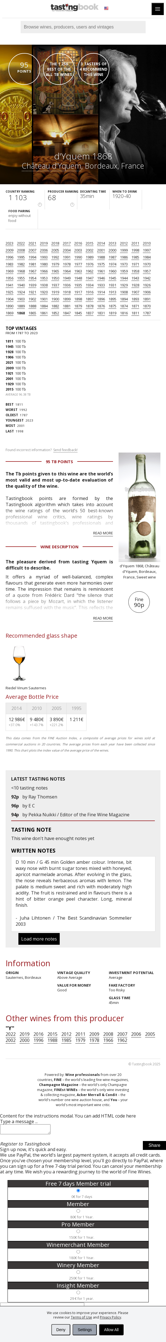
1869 (9, 312)
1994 (32, 257)
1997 (147, 250)
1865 (32, 312)
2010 (147, 243)
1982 (21, 264)
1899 (67, 299)
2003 (78, 250)
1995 (21, 257)
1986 (124, 257)
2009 (9, 250)
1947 (89, 278)
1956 (9, 278)
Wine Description (59, 546)
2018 (55, 243)
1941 (9, 285)
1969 (9, 271)
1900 (55, 299)
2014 (101, 243)
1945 (112, 278)
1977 (78, 264)
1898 (78, 299)
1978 (67, 264)
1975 (101, 264)
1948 (78, 278)
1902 (32, 299)
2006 (44, 250)
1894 (124, 299)
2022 (21, 243)
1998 (135, 250)
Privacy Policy (110, 1317)
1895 (112, 299)
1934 (89, 285)
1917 (78, 292)
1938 (44, 285)
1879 (78, 305)
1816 (124, 312)
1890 (9, 305)
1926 (147, 285)
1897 (89, 299)
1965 (55, 271)
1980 (44, 264)
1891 (147, 299)
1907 (135, 292)
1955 (21, 278)
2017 (67, 243)
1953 (44, 278)
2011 (135, 243)
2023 (9, 243)
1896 (101, 299)
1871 (135, 305)
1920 (44, 292)
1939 (32, 285)
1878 (89, 305)
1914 (101, 292)
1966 (44, 271)
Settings (85, 1329)
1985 (135, 257)
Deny (61, 1329)
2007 (32, 250)
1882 (55, 305)
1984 (147, 257)
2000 (112, 250)
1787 (147, 312)
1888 (32, 305)
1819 (112, 312)
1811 (135, 312)
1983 (9, 264)
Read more (103, 532)
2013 (112, 243)
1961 (101, 271)
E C (31, 806)
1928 (135, 285)
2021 (32, 243)
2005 (55, 250)
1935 (78, 285)
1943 (135, 278)
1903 (21, 299)
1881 (67, 305)
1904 (9, 299)
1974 (112, 264)
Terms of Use (81, 1317)
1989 (89, 257)
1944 (124, 278)
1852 (55, 312)
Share (154, 1147)
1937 (55, 285)
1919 (55, 292)
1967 (32, 271)
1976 (89, 264)
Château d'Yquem (51, 166)
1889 (21, 305)
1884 (44, 305)
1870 (147, 305)
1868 (21, 312)
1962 (89, 271)
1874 (124, 305)
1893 (135, 299)
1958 (135, 271)
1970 (147, 264)
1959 (124, 271)
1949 (67, 278)
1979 (55, 264)
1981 (32, 264)
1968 (21, 271)
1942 (147, 278)
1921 (32, 292)
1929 (124, 285)
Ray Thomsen (42, 797)
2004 (67, 250)
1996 (9, 257)
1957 (147, 271)
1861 (44, 312)
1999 (124, 250)
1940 (21, 285)
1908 (124, 292)
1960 (112, 271)
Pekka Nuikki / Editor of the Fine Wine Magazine (78, 815)
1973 (124, 264)
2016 (78, 243)
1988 (101, 257)
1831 (101, 312)
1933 (101, 285)
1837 (89, 312)
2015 (89, 243)
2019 (44, 243)
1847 (67, 312)
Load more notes (39, 939)
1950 (55, 278)
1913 (112, 292)
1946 (101, 278)
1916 (89, 292)
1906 (147, 292)
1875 (112, 305)
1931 (112, 285)
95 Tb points (59, 461)
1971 (135, 264)
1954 (32, 278)
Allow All (111, 1329)
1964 (67, 271)
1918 (67, 292)
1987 (112, 257)
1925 (9, 292)
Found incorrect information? (42, 450)
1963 (78, 271)
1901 (44, 299)
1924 (21, 292)
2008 (21, 250)
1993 (44, 257)
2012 (124, 243)
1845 (78, 312)
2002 (89, 250)
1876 (101, 305)
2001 (101, 250)
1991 (67, 257)
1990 (78, 257)
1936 (67, 285)
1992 (55, 257)
